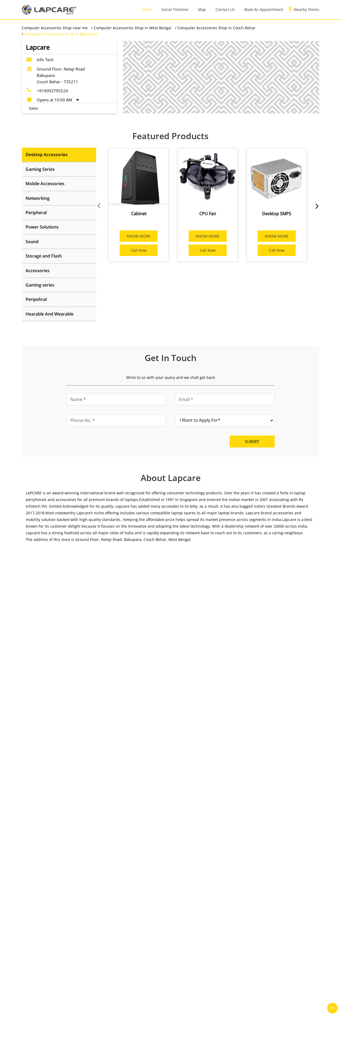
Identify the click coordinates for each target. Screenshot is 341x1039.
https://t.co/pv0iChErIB (147, 801)
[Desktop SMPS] (276, 177)
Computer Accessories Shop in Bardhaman (211, 999)
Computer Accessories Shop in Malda (140, 1032)
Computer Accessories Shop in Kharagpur (133, 1024)
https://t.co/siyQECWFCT (47, 801)
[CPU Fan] (207, 177)
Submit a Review (42, 585)
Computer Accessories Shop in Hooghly (129, 1016)
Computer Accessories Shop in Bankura (132, 999)
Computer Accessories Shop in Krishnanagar (62, 1032)
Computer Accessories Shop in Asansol (56, 999)
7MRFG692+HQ (187, 658)
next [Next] (316, 206)
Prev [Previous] (99, 206)
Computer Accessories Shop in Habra (55, 1016)
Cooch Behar (217, 576)
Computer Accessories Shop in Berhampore (61, 1008)
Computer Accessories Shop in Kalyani (56, 1024)
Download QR (101, 662)
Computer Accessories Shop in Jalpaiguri (205, 1016)
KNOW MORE (139, 236)
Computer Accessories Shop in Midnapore (216, 1032)
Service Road (33, 859)
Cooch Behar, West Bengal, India (203, 664)
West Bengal (217, 568)
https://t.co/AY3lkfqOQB (250, 801)
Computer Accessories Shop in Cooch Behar (144, 1008)
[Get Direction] (239, 664)
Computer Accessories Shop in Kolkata (210, 1024)
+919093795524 (52, 90)
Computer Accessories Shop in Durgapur (225, 1008)
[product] (224, 420)
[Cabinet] (138, 177)
